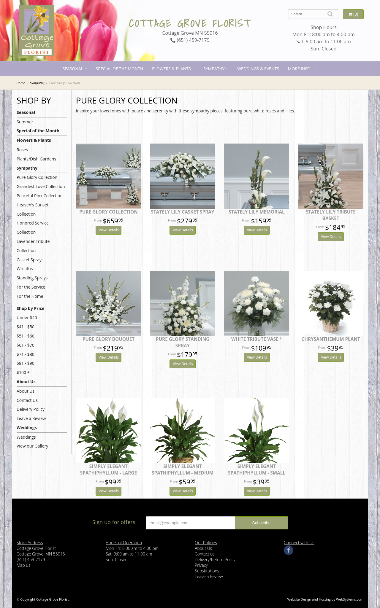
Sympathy (213, 68)
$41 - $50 (25, 327)
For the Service (31, 287)
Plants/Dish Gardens (36, 159)
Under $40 (27, 317)
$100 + (23, 372)
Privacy (201, 565)
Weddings (27, 427)
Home (20, 83)
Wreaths (25, 268)
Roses (22, 149)
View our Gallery (32, 446)
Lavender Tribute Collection (33, 245)
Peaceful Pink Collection (40, 195)
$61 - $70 (25, 345)
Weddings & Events (258, 68)
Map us (23, 565)
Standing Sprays (32, 278)
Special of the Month (119, 68)
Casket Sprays (30, 259)
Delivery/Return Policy (215, 559)
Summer (25, 122)
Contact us (205, 554)
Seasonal (72, 68)
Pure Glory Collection (37, 177)
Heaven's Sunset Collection (32, 209)
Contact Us (27, 400)
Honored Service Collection (33, 227)
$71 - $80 (25, 354)
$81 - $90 (25, 363)
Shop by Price (30, 308)
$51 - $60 (25, 336)
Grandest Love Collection (41, 186)
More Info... (301, 68)
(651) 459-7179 (189, 40)
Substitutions (207, 571)
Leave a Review (31, 418)
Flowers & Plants (171, 68)
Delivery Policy (31, 409)
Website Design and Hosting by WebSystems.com (325, 599)
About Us (26, 381)
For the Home (30, 296)
